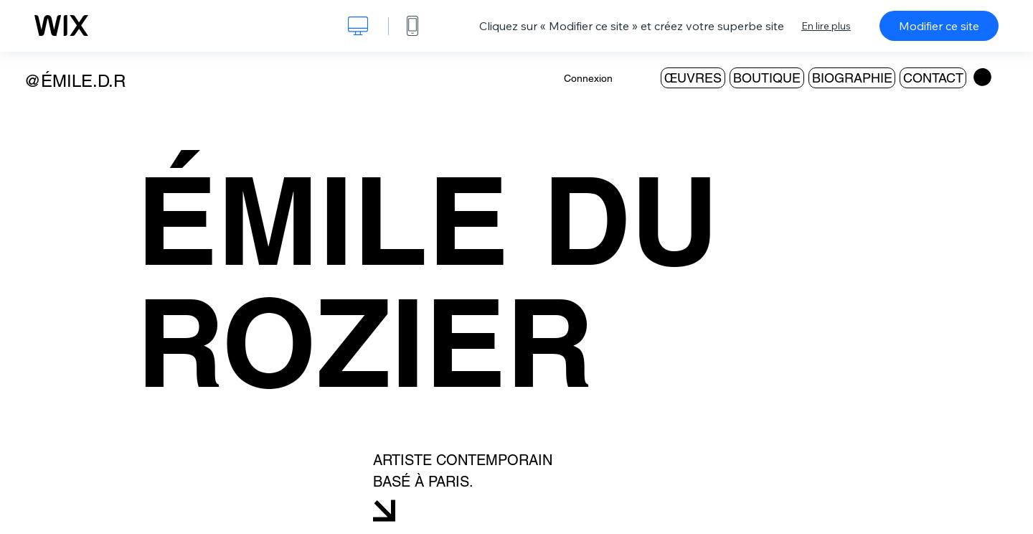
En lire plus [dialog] (826, 25)
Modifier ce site (939, 26)
